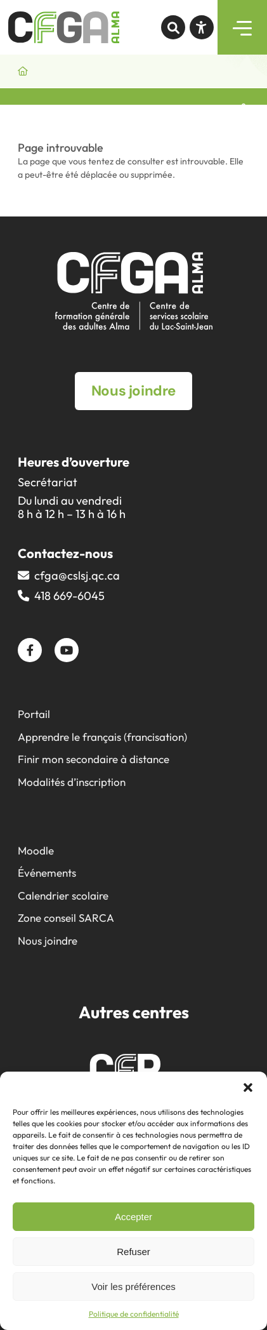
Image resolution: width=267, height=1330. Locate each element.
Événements (47, 872)
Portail (34, 714)
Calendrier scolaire (63, 895)
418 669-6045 (69, 596)
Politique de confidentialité (134, 1314)
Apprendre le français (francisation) (102, 736)
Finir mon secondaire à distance (93, 759)
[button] (248, 1087)
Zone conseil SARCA (66, 917)
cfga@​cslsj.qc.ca (77, 575)
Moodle (36, 850)
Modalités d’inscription (72, 781)
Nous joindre (47, 940)
